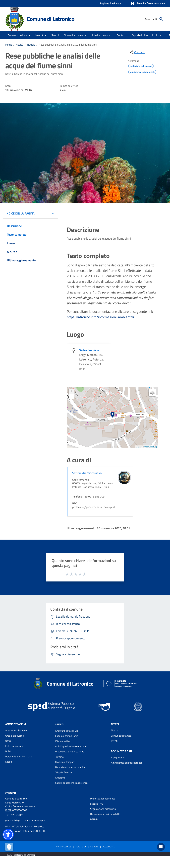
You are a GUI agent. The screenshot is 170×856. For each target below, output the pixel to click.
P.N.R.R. (94, 819)
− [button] (71, 396)
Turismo (59, 757)
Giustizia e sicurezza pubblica (70, 767)
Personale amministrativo (18, 756)
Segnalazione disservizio (103, 809)
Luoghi (8, 762)
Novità (19, 45)
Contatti (10, 793)
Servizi (59, 724)
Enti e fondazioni (14, 746)
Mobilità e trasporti (65, 762)
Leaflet (138, 447)
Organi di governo (14, 736)
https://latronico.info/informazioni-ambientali (100, 317)
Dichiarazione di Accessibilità (105, 814)
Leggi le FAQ (96, 804)
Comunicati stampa (121, 736)
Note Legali (80, 846)
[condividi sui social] (136, 52)
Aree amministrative (16, 730)
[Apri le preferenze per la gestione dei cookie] (9, 847)
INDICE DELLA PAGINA (20, 213)
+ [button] (71, 391)
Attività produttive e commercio (71, 746)
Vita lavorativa (62, 741)
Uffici (8, 741)
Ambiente (60, 778)
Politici (8, 751)
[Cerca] (161, 19)
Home (8, 45)
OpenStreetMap (150, 447)
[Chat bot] (161, 847)
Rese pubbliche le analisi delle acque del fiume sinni (68, 45)
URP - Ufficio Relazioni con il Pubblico (24, 826)
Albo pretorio (117, 757)
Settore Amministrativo (87, 473)
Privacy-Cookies (63, 846)
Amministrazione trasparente (126, 763)
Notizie (31, 45)
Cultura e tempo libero (66, 736)
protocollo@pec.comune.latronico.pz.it (25, 820)
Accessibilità (108, 846)
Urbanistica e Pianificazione (69, 751)
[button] (147, 3)
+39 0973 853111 (14, 815)
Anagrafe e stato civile (66, 731)
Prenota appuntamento (102, 798)
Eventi (114, 741)
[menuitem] (98, 35)
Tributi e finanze (63, 772)
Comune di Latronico (50, 18)
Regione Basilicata (110, 3)
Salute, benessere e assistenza (71, 783)
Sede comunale (89, 350)
